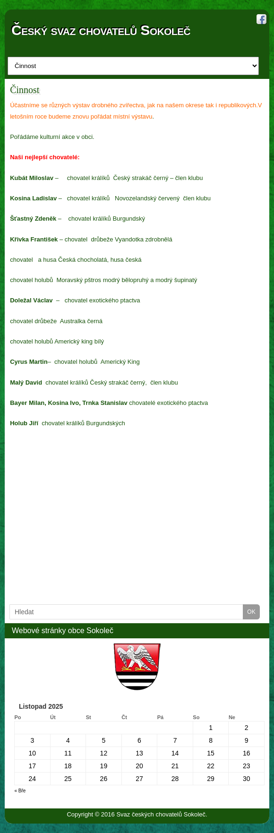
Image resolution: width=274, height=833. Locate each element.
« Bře (20, 790)
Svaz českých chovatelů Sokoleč (161, 814)
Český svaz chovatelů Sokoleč (100, 30)
